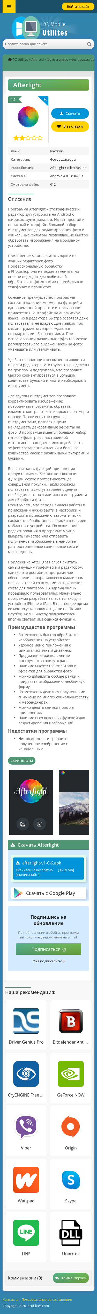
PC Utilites (20, 59)
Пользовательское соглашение (46, 1299)
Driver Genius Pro (26, 1042)
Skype (71, 1201)
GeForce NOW (71, 1095)
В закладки (70, 126)
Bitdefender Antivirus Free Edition (71, 1042)
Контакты (10, 1299)
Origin (71, 1148)
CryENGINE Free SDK (26, 1095)
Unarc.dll (71, 1254)
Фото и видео (57, 59)
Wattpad (26, 1201)
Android (37, 59)
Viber (26, 1148)
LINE (26, 1254)
